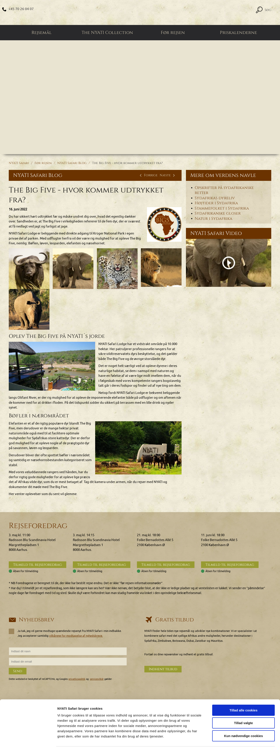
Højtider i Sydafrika (216, 203)
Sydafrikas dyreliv (215, 198)
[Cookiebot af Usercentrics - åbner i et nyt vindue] (28, 742)
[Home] (140, 12)
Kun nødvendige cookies (243, 723)
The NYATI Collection (107, 33)
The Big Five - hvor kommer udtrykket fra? (127, 163)
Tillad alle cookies (243, 697)
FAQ (211, 674)
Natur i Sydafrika (213, 219)
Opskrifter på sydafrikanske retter (224, 190)
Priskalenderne (238, 33)
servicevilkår (97, 631)
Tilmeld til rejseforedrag (37, 517)
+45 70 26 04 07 (21, 9)
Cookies (214, 669)
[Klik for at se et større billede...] (164, 225)
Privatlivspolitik (219, 684)
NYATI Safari (19, 163)
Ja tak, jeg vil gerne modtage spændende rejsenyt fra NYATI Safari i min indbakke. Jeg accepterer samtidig (65, 585)
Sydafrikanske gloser (218, 213)
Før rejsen (173, 33)
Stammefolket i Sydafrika (222, 208)
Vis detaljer (227, 742)
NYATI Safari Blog (71, 163)
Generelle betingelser (223, 679)
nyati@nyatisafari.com (31, 684)
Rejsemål (42, 33)
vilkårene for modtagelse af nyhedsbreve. (76, 588)
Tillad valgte (243, 710)
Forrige (148, 175)
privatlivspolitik (76, 631)
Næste (168, 175)
